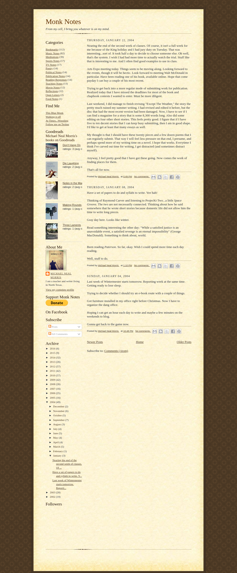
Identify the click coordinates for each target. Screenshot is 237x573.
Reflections (52, 91)
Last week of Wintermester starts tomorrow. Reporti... (67, 484)
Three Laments (72, 225)
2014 (53, 357)
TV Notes (51, 64)
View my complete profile (60, 289)
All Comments (58, 334)
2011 (53, 370)
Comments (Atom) (116, 351)
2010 (53, 375)
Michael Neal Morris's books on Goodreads (61, 138)
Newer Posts (95, 342)
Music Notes (52, 53)
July (55, 428)
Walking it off (53, 116)
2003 (53, 492)
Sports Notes (52, 60)
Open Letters (53, 94)
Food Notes (52, 98)
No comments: (142, 176)
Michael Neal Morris (61, 275)
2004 (53, 402)
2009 (53, 379)
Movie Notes (53, 87)
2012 (53, 366)
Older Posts (184, 342)
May (56, 437)
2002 (53, 496)
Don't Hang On (72, 145)
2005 (53, 397)
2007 (53, 388)
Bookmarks (52, 49)
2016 (53, 348)
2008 (53, 384)
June (56, 433)
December (59, 406)
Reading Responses (56, 79)
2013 (53, 361)
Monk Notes (63, 21)
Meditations (52, 56)
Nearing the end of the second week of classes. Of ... (67, 464)
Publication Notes (55, 76)
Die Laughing (71, 163)
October (58, 415)
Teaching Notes (54, 83)
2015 (53, 352)
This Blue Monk (54, 112)
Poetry (49, 68)
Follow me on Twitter (57, 124)
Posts (53, 326)
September (59, 419)
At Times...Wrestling (57, 120)
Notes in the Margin (74, 183)
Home (140, 342)
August (57, 424)
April (56, 442)
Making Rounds (72, 204)
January (57, 455)
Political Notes (54, 72)
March (57, 446)
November (59, 411)
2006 (53, 393)
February (58, 451)
